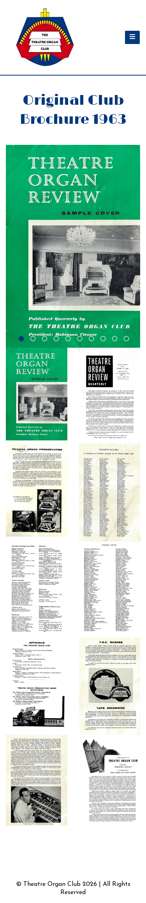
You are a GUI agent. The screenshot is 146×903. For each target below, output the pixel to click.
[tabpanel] (73, 246)
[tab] (21, 338)
